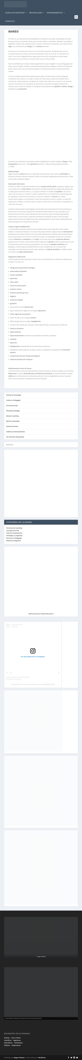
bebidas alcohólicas (58, 244)
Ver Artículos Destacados (15, 437)
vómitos (64, 86)
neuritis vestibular (16, 275)
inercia (55, 197)
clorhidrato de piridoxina (43, 373)
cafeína (10, 376)
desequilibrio (12, 164)
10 (29, 314)
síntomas (17, 239)
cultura (22, 174)
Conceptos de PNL (12, 531)
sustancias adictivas (63, 239)
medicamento (68, 232)
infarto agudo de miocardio (19, 314)
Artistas (7, 1038)
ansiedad (13, 339)
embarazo (26, 239)
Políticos (7, 1045)
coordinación (22, 89)
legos (10, 46)
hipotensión (29, 307)
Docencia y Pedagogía (14, 538)
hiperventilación (15, 332)
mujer (37, 239)
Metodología (37, 12)
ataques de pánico (53, 249)
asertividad (64, 174)
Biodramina (12, 373)
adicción (51, 242)
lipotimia (33, 164)
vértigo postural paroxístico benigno (22, 268)
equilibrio (57, 86)
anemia (33, 318)
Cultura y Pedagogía (13, 400)
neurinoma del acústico (18, 286)
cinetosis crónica (15, 289)
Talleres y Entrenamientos (15, 432)
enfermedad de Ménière (18, 271)
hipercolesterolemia (26, 252)
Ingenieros (17, 1040)
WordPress (42, 1058)
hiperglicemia (14, 346)
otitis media (14, 282)
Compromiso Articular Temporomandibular (25, 356)
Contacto (10, 21)
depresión (13, 343)
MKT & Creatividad (12, 421)
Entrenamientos (56, 12)
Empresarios (16, 1045)
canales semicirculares (48, 186)
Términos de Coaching (14, 528)
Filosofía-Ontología (13, 411)
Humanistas (18, 1043)
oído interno (26, 189)
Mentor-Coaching (12, 416)
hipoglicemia (36, 321)
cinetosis (39, 46)
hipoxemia (41, 311)
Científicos (8, 1040)
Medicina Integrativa (13, 541)
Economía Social (12, 406)
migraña (13, 296)
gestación (13, 303)
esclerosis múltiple (16, 300)
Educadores (8, 1043)
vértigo (29, 46)
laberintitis (13, 278)
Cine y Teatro (16, 1038)
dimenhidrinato (28, 373)
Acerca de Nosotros (16, 12)
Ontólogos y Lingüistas (14, 536)
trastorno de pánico (17, 328)
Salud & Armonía (12, 426)
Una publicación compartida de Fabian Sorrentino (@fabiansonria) (32, 684)
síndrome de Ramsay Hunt (19, 293)
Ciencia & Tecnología (13, 395)
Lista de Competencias (14, 533)
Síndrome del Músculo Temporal (21, 359)
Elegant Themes (19, 1058)
